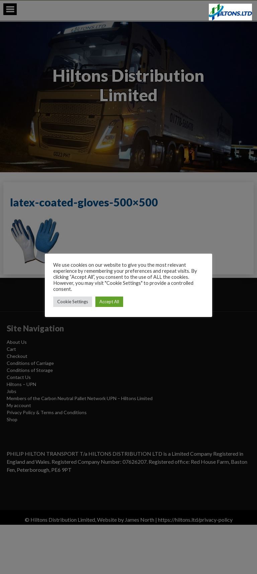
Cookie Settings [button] (72, 301)
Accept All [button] (109, 301)
